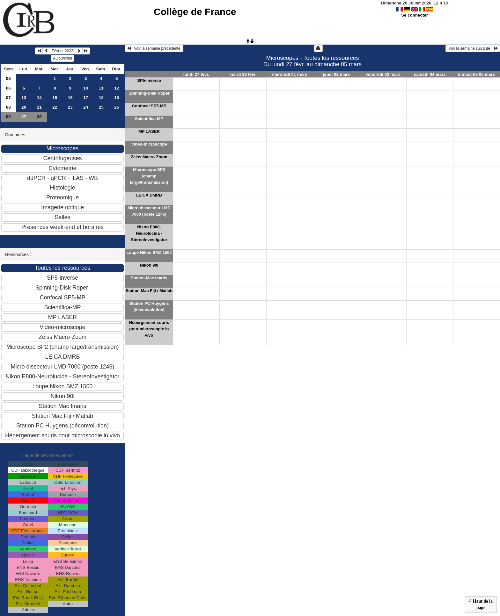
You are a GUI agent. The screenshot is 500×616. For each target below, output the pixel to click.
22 (54, 107)
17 (85, 97)
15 (54, 97)
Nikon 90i (149, 265)
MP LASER (149, 131)
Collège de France (195, 11)
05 (8, 78)
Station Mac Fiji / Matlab (149, 290)
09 (8, 116)
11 (101, 88)
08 (8, 107)
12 (116, 88)
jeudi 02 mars (336, 74)
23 (70, 107)
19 (116, 97)
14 (39, 97)
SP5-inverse (149, 80)
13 (23, 97)
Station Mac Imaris (149, 278)
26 (116, 107)
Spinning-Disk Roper (149, 93)
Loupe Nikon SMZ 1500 (149, 252)
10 (85, 88)
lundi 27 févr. (196, 74)
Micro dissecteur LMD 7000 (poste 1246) (149, 211)
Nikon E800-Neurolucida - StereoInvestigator (149, 233)
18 (101, 97)
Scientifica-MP (149, 118)
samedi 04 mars (430, 74)
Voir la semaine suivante (472, 48)
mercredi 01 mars (289, 74)
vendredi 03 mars (383, 74)
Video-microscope (149, 144)
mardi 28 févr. (243, 74)
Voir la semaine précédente (154, 48)
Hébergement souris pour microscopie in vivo (149, 329)
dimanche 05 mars (476, 74)
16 (70, 97)
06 (8, 88)
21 (39, 107)
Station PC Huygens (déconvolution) (149, 306)
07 (8, 97)
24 (85, 107)
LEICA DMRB (149, 195)
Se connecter (414, 15)
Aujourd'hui (62, 58)
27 (23, 116)
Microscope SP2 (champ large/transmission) (149, 176)
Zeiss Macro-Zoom (149, 156)
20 (23, 107)
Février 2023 (62, 51)
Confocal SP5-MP (149, 106)
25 (101, 107)
